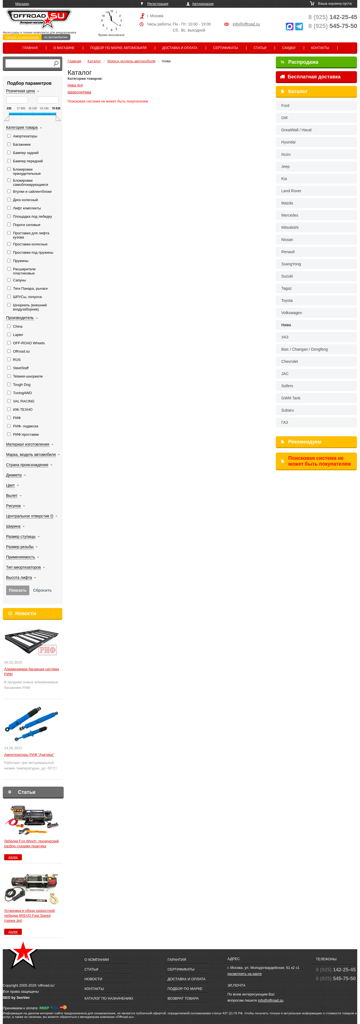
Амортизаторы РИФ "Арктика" (29, 755)
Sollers (287, 386)
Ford (285, 105)
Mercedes (289, 215)
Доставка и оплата (179, 48)
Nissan (287, 239)
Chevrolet (289, 361)
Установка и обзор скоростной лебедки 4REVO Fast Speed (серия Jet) (29, 915)
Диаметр (14, 475)
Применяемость (20, 557)
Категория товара (22, 127)
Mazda (287, 203)
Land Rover (291, 191)
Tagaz (286, 288)
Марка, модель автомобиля (31, 454)
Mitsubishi (290, 227)
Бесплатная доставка (310, 76)
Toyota (287, 300)
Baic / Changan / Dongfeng (304, 349)
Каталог (298, 91)
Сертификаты (225, 48)
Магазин (22, 4)
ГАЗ (284, 422)
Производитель (20, 317)
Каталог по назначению (22, 37)
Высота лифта (19, 577)
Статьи (260, 48)
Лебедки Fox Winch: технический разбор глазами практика (31, 843)
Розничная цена (20, 91)
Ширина (13, 526)
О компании (96, 960)
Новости (25, 613)
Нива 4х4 (75, 85)
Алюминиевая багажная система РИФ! (31, 671)
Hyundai (288, 142)
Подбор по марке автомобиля (118, 48)
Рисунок (13, 506)
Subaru (287, 410)
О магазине (64, 48)
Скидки (288, 48)
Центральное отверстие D (29, 516)
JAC (285, 373)
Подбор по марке (185, 989)
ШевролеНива (79, 92)
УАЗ (285, 337)
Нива (286, 325)
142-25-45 (332, 17)
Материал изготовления (27, 444)
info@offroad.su (246, 24)
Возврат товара (183, 998)
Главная (30, 48)
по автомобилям (56, 37)
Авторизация (203, 4)
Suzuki (287, 276)
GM (284, 118)
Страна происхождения (27, 465)
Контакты (320, 48)
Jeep (285, 166)
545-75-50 (332, 25)
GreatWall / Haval (296, 130)
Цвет (10, 485)
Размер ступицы (20, 536)
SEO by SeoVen (16, 997)
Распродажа (299, 62)
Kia (284, 178)
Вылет (11, 495)
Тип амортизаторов (23, 567)
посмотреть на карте (244, 974)
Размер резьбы (20, 547)
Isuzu (285, 154)
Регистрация (157, 4)
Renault (288, 252)
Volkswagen (291, 312)
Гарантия (177, 960)
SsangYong (291, 264)
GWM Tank (290, 398)
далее (13, 857)
